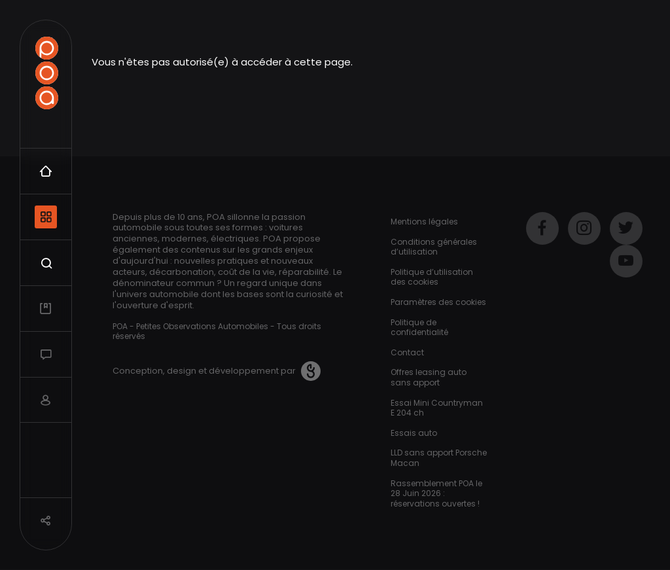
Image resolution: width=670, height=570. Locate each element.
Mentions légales (424, 221)
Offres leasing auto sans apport (429, 377)
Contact (407, 352)
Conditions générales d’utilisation (434, 247)
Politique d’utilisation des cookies (432, 277)
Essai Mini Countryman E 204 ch (437, 408)
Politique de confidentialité (419, 327)
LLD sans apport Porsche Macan (439, 458)
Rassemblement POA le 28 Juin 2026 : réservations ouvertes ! (436, 493)
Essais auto (414, 432)
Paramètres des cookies (438, 302)
